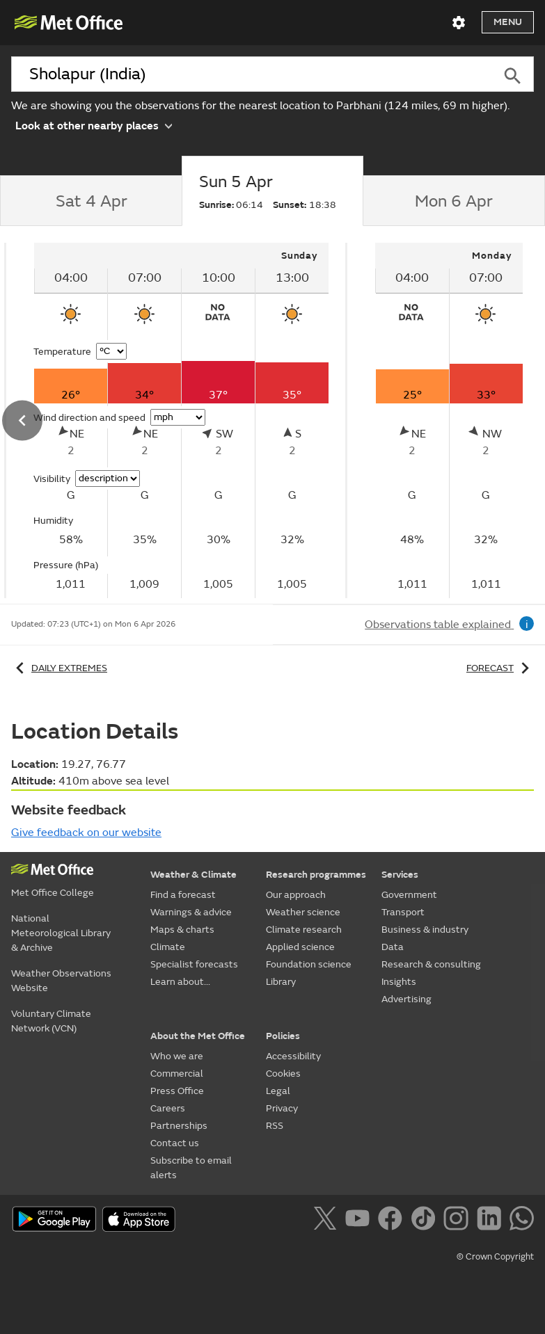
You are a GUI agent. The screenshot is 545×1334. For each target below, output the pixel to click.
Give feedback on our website (86, 832)
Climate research (304, 929)
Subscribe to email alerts (191, 1168)
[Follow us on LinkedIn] (492, 1220)
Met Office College (52, 893)
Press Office (177, 1091)
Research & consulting (431, 964)
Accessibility (293, 1056)
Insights (398, 982)
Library (281, 982)
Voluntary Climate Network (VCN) (51, 1021)
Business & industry (424, 929)
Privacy (282, 1108)
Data (392, 947)
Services (399, 875)
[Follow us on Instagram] (458, 1220)
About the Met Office (197, 1036)
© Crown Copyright (495, 1256)
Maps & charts (182, 929)
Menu (507, 22)
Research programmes (316, 875)
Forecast (500, 668)
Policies (283, 1036)
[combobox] (251, 74)
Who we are (176, 1056)
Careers (167, 1108)
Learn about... (180, 982)
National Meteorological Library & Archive (61, 933)
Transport (403, 912)
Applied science (300, 947)
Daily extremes (59, 668)
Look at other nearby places (93, 125)
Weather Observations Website (61, 980)
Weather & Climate (193, 875)
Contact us (174, 1143)
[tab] (91, 201)
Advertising (406, 999)
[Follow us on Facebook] (393, 1220)
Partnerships (178, 1126)
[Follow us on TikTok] (426, 1220)
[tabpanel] (448, 420)
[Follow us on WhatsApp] (522, 1220)
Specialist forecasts (194, 964)
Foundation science (309, 964)
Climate (167, 947)
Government (409, 895)
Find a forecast (183, 895)
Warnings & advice (191, 912)
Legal (278, 1091)
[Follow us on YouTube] (360, 1220)
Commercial (176, 1073)
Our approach (296, 895)
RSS (274, 1126)
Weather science (303, 912)
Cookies (283, 1073)
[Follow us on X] (327, 1220)
